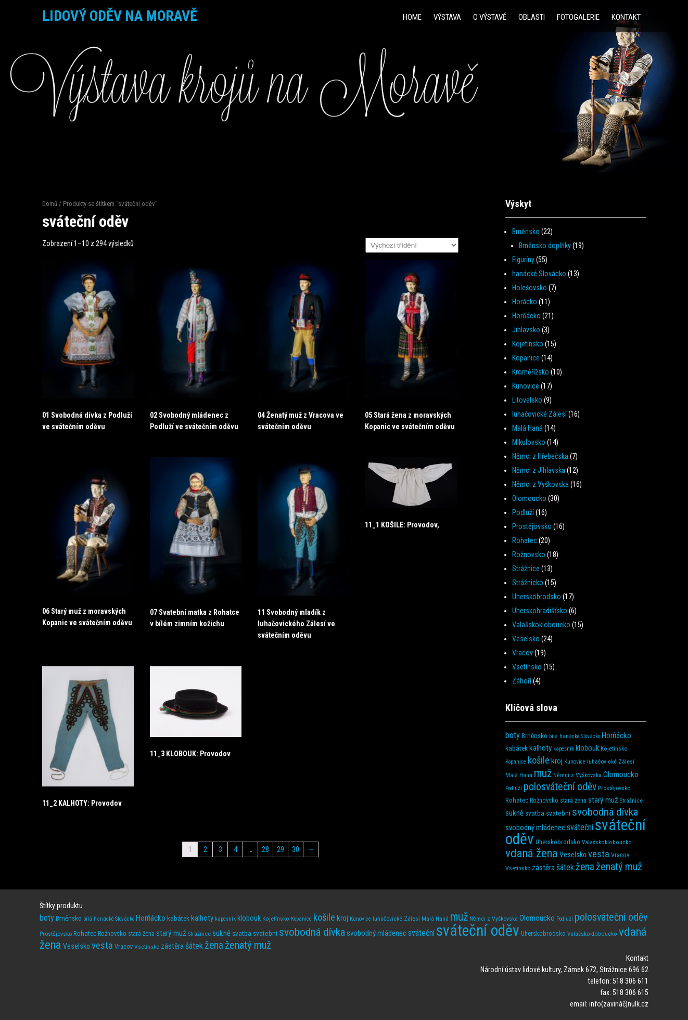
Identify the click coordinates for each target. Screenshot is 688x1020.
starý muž (603, 800)
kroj (557, 761)
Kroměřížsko (530, 372)
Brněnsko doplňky (545, 245)
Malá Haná (527, 428)
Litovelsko (527, 400)
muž (543, 773)
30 (295, 849)
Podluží (523, 512)
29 (280, 849)
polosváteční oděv (560, 787)
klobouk (587, 748)
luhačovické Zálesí (539, 414)
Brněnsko (526, 231)
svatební (558, 813)
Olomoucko (529, 498)
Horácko (524, 302)
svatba (534, 813)
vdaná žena (531, 853)
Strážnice (526, 568)
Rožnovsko (528, 554)
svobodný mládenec (535, 827)
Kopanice (526, 358)
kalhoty (540, 748)
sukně (514, 813)
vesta (598, 853)
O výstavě (489, 17)
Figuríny (523, 259)
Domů (49, 204)
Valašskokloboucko (541, 625)
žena (585, 867)
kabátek (516, 748)
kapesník (563, 748)
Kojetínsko (527, 344)
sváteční (580, 827)
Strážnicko (527, 582)
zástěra (543, 867)
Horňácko (526, 316)
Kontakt (626, 17)
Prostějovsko (532, 526)
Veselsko (526, 639)
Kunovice (525, 386)
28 (265, 849)
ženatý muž (619, 866)
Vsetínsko (527, 667)
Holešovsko (529, 287)
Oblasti (531, 17)
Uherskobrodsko (536, 596)
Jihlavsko (526, 330)
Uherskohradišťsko (539, 610)
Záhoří (521, 681)
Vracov (522, 653)
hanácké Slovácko (539, 273)
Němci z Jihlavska (538, 470)
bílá (553, 736)
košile (539, 760)
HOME (412, 17)
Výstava (447, 17)
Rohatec (524, 540)
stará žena (573, 800)
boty (512, 735)
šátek (565, 867)
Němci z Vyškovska (540, 484)
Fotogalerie (578, 17)
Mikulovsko (528, 442)
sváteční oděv (477, 930)
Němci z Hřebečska (540, 456)
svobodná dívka (605, 811)
